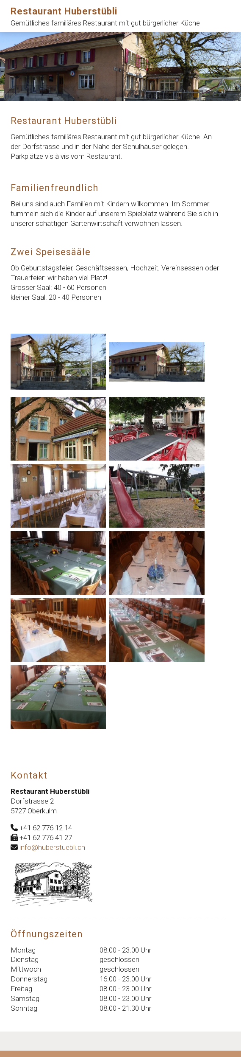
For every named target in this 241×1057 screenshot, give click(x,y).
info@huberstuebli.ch (52, 847)
